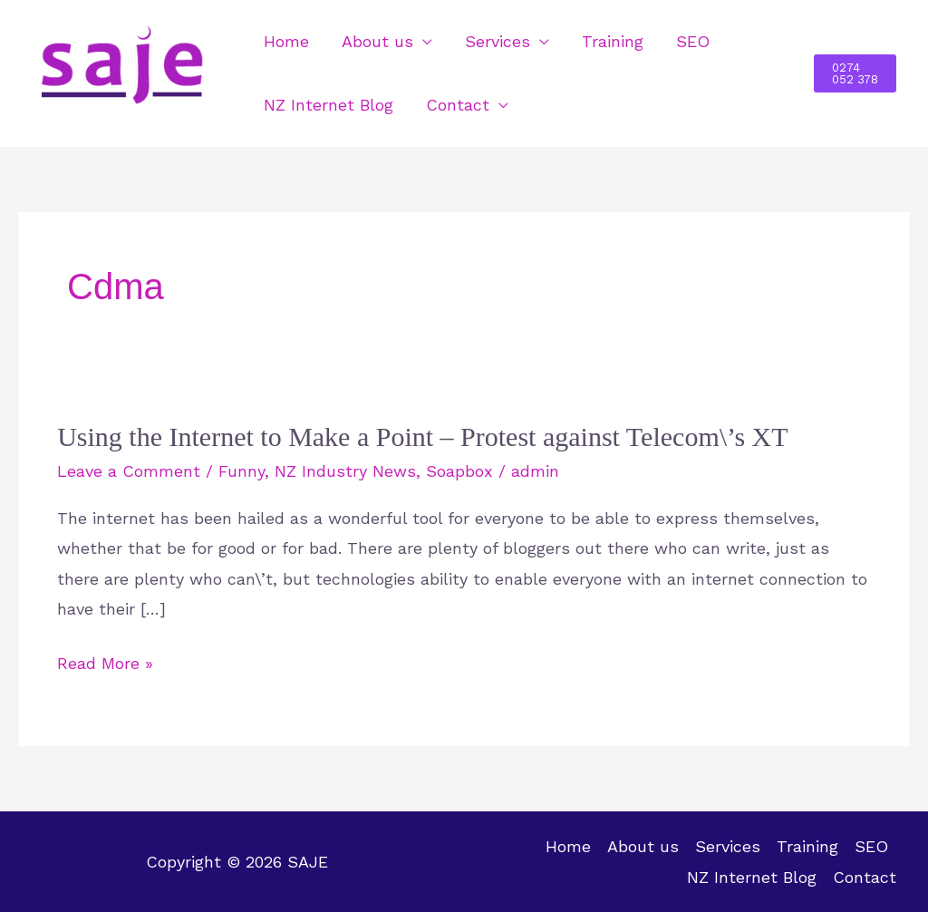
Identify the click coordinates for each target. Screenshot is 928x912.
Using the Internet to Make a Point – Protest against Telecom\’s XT (422, 436)
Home (286, 41)
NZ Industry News (345, 470)
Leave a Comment (128, 470)
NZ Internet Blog (328, 104)
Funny (241, 470)
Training (612, 41)
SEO (693, 41)
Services (497, 41)
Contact (457, 104)
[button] (855, 73)
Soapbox (459, 470)
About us (377, 41)
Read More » (105, 663)
